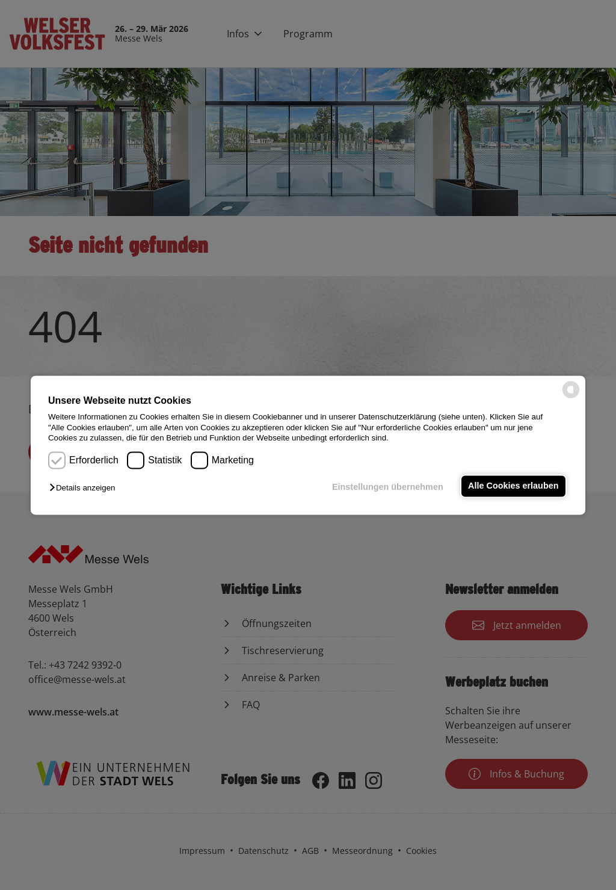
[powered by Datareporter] (571, 397)
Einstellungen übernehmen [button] (387, 487)
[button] (85, 488)
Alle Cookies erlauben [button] (513, 486)
